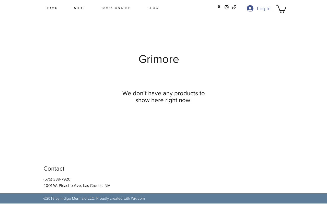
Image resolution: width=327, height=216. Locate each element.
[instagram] (226, 7)
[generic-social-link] (234, 7)
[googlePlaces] (218, 7)
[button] (281, 9)
